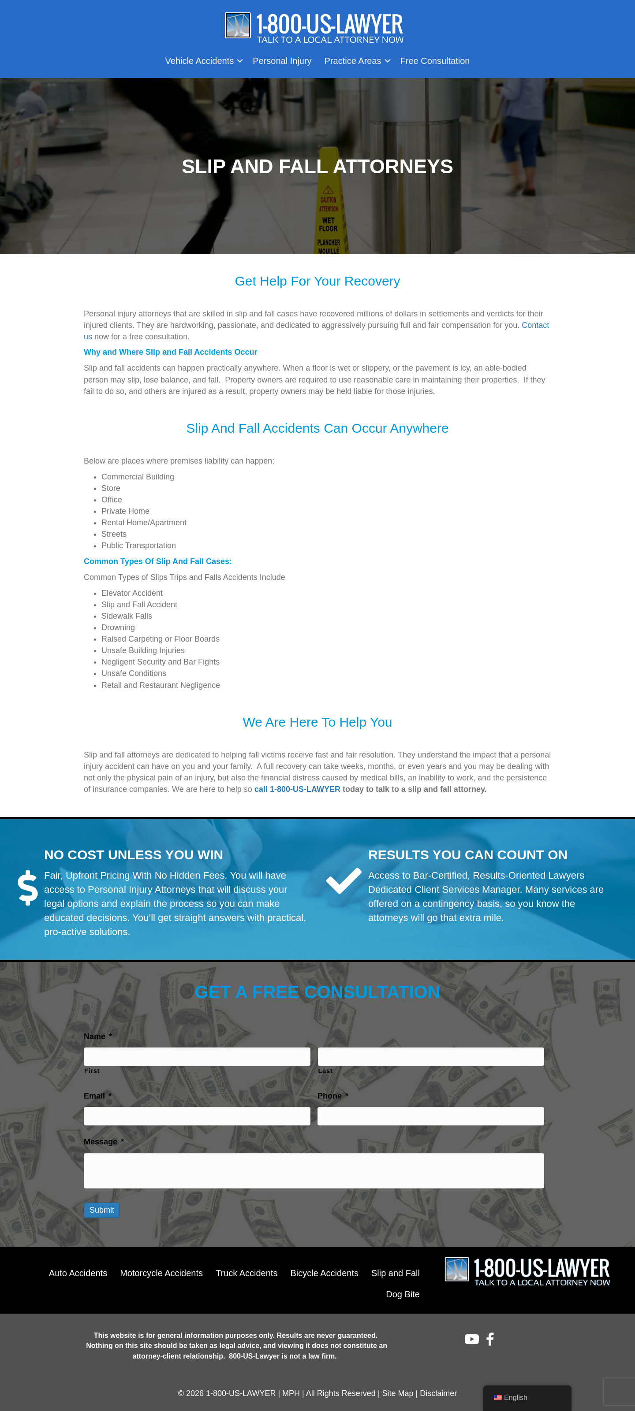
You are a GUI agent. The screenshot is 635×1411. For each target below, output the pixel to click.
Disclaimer (438, 1389)
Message (104, 1138)
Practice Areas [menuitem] (353, 61)
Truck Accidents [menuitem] (246, 1269)
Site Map (398, 1389)
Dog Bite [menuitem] (403, 1291)
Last (325, 1069)
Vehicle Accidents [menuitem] (199, 61)
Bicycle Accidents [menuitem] (324, 1269)
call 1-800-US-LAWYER (297, 789)
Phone (333, 1094)
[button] (240, 60)
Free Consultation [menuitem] (435, 61)
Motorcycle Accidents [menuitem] (161, 1269)
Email (98, 1094)
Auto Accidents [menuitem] (78, 1269)
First (92, 1069)
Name (98, 1036)
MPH (291, 1389)
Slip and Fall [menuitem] (395, 1269)
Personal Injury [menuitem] (282, 61)
